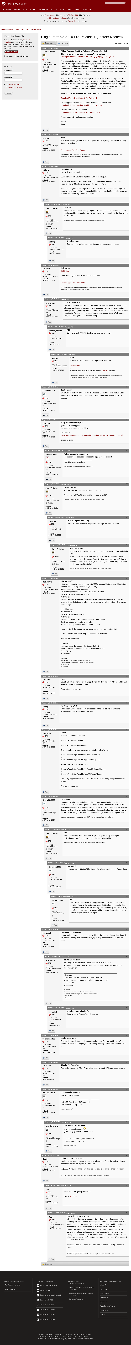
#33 (127, 1212)
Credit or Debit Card (54, 1339)
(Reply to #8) (72, 354)
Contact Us (104, 1310)
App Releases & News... (13, 1285)
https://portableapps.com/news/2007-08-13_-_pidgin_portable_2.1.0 (87, 57)
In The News (104, 1298)
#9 (127, 354)
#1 (127, 48)
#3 (127, 166)
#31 (127, 1155)
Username (8, 70)
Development (43, 9)
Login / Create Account (83, 9)
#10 (127, 387)
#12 (127, 450)
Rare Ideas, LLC (54, 1336)
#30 (127, 1122)
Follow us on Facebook (46, 1310)
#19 (127, 730)
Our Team (103, 1289)
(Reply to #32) (70, 1213)
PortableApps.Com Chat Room (73, 150)
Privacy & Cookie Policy (54, 1334)
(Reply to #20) (66, 829)
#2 (127, 134)
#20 (127, 796)
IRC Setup (65, 271)
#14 (127, 517)
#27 (127, 1035)
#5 (127, 237)
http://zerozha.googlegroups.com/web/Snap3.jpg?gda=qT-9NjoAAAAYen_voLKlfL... (93, 435)
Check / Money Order (74, 1339)
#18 (127, 703)
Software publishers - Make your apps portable (81, 1294)
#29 (127, 1089)
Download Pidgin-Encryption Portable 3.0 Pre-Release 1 (82, 105)
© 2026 (41, 1334)
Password (8, 77)
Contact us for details (76, 1299)
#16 (127, 578)
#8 (127, 326)
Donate (69, 9)
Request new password (14, 87)
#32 (127, 1185)
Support (54, 9)
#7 (127, 299)
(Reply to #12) (66, 484)
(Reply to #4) (68, 238)
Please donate (73, 21)
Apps (25, 9)
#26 (127, 1007)
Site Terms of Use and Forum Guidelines (78, 1334)
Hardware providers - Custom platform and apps (81, 1288)
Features (17, 9)
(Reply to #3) (65, 204)
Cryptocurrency (87, 1339)
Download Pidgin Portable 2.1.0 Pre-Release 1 (79, 98)
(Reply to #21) (69, 863)
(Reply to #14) (72, 545)
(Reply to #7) (68, 327)
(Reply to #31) (66, 1185)
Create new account (13, 84)
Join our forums (43, 1290)
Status (102, 1314)
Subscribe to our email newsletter (49, 1295)
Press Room (104, 1293)
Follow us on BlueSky (45, 1305)
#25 (127, 956)
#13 (127, 484)
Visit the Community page (47, 1285)
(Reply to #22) (72, 896)
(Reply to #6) (65, 299)
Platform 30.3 (73, 15)
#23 (127, 896)
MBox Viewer (50, 15)
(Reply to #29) (66, 1122)
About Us (103, 1285)
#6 (127, 265)
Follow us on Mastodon (46, 1320)
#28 (127, 1062)
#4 (127, 204)
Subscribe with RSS (45, 1300)
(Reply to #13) (69, 517)
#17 (127, 676)
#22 (127, 862)
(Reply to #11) (65, 451)
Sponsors (103, 1302)
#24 (127, 929)
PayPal (63, 1339)
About (62, 9)
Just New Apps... (10, 1289)
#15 (127, 545)
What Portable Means (107, 1306)
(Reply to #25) (69, 1008)
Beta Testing (36, 29)
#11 (127, 420)
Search (104, 371)
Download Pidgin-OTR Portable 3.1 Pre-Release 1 (80, 112)
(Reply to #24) (66, 957)
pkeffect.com (75, 366)
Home (3, 29)
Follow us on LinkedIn (46, 1315)
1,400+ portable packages (57, 18)
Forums (33, 9)
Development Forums (22, 29)
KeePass (73, 1196)
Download (7, 9)
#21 (127, 829)
